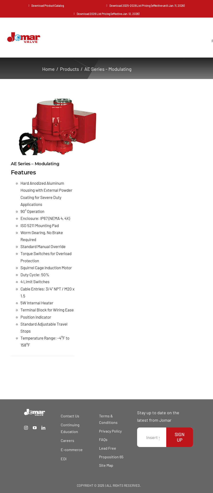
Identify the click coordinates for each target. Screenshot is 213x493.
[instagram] (26, 428)
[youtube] (35, 428)
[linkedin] (43, 428)
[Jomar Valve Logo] (23, 34)
